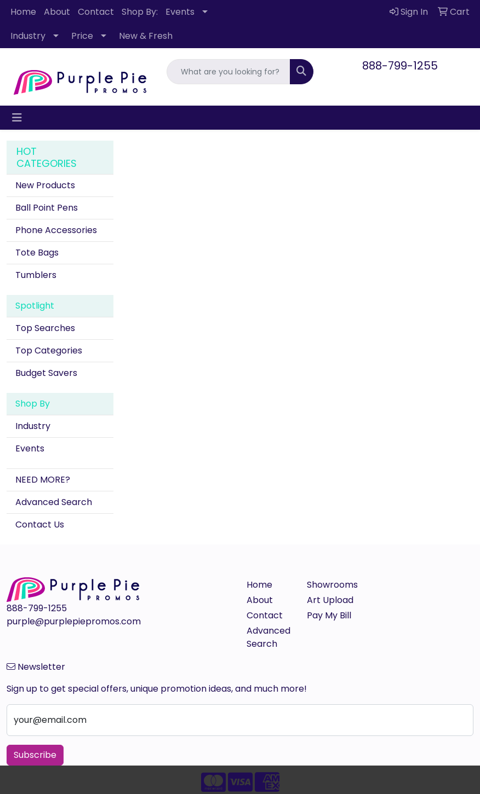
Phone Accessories (56, 230)
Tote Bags (37, 252)
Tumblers (35, 275)
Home (23, 11)
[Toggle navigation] (16, 117)
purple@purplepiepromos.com (74, 621)
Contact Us (39, 524)
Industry (27, 36)
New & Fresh (146, 36)
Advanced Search (53, 502)
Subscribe (35, 755)
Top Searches (45, 328)
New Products (45, 185)
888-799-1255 (400, 65)
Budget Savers (46, 373)
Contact (96, 11)
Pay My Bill (329, 615)
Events (180, 11)
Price (82, 36)
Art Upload (330, 600)
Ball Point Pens (46, 207)
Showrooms (330, 584)
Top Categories (48, 350)
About (57, 11)
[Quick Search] (228, 71)
